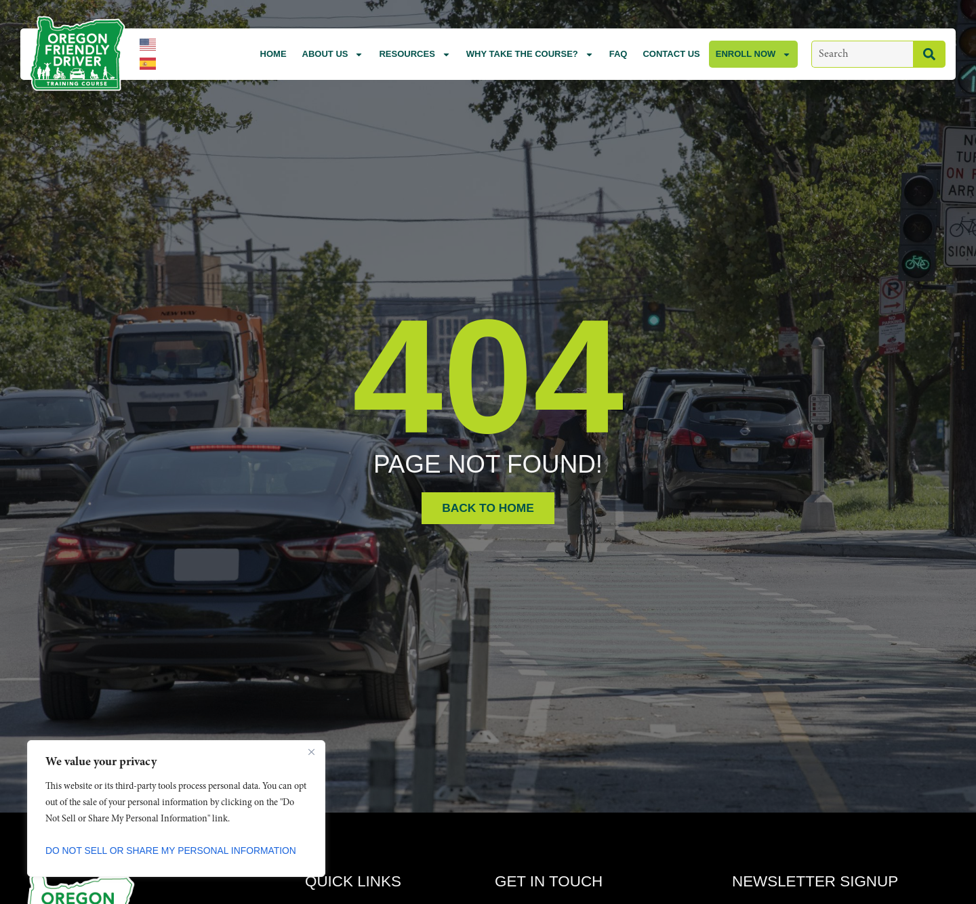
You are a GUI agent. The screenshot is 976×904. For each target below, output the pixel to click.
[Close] (311, 752)
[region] (176, 808)
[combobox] (862, 54)
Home (273, 54)
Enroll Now (754, 54)
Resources (414, 54)
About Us (333, 54)
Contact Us (671, 54)
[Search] (929, 54)
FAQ (618, 54)
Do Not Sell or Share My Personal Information (172, 850)
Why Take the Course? (530, 54)
